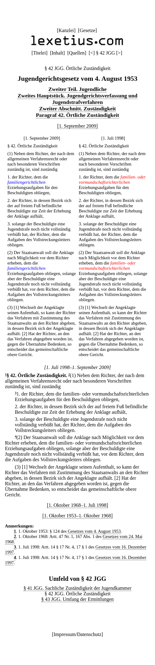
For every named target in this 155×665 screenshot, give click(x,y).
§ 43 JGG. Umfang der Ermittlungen (77, 599)
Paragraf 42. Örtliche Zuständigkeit (77, 115)
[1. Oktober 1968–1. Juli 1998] (77, 505)
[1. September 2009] (77, 126)
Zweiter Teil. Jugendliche (77, 89)
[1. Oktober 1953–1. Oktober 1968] (77, 515)
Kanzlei (66, 30)
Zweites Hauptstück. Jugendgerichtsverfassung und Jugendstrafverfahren (77, 98)
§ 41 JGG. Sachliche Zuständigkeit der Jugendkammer (77, 588)
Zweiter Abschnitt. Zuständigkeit (77, 108)
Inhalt (57, 52)
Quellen (77, 52)
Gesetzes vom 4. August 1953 (94, 531)
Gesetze (87, 30)
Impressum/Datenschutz (78, 634)
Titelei (39, 52)
